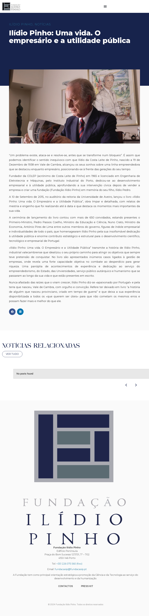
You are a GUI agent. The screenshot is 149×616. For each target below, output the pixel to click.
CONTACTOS (65, 586)
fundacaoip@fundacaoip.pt (71, 569)
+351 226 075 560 (66, 563)
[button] (105, 6)
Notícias (43, 24)
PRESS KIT (87, 586)
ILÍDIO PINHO (21, 24)
